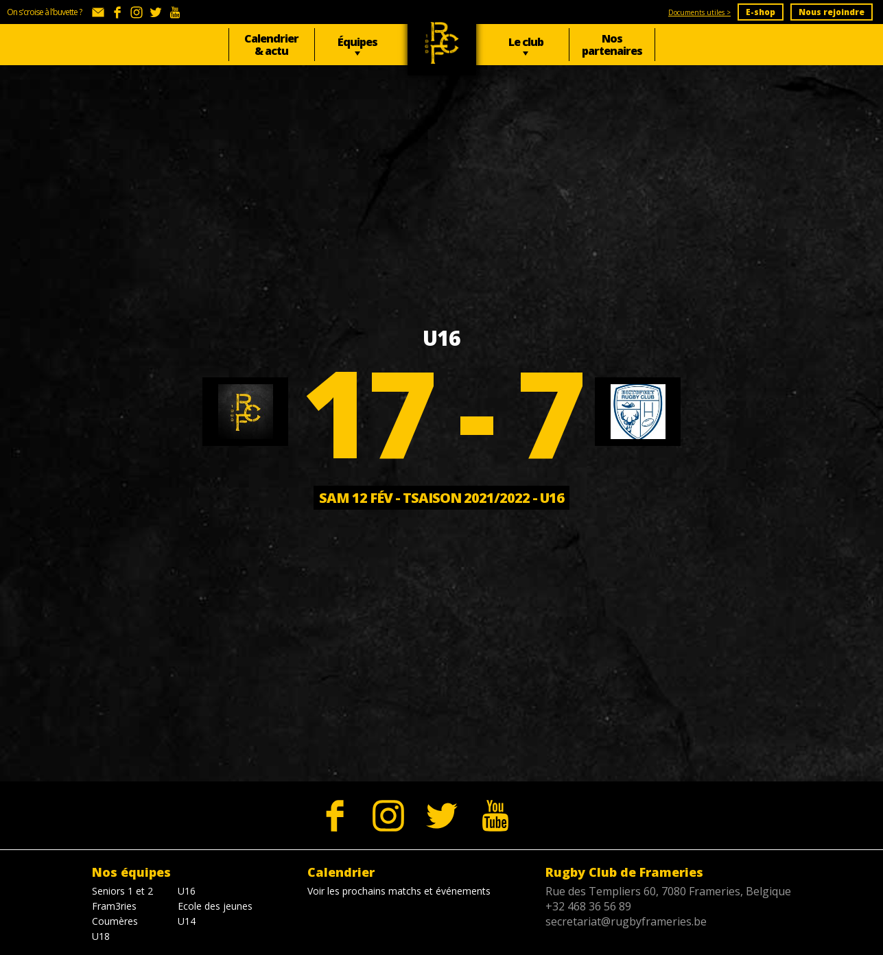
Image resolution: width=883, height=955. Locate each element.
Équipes (357, 41)
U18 (101, 936)
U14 (187, 921)
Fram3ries (114, 905)
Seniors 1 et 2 (122, 890)
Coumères (115, 921)
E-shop (760, 12)
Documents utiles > (699, 12)
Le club (525, 41)
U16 (187, 890)
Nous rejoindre (831, 12)
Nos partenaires (612, 44)
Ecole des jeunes (215, 905)
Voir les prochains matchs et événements (399, 890)
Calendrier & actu (271, 44)
